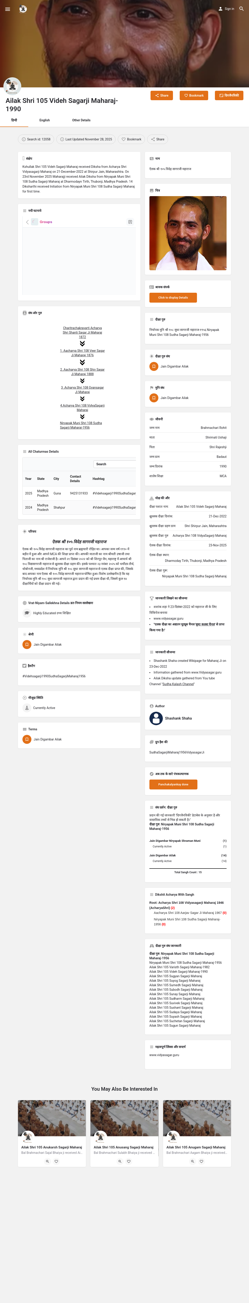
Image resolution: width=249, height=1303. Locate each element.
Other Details (81, 120)
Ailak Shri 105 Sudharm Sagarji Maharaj (177, 998)
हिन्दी (14, 120)
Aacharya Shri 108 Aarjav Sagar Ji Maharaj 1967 (188, 913)
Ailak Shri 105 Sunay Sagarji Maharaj (174, 994)
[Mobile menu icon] (7, 9)
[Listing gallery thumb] (188, 233)
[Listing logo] (12, 86)
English (44, 120)
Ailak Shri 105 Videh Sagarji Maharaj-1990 (178, 971)
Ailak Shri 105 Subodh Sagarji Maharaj (176, 989)
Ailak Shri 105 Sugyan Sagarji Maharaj (175, 976)
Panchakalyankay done (173, 784)
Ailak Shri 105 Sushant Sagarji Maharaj (176, 1007)
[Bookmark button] (56, 1161)
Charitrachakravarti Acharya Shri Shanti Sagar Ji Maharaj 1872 (82, 332)
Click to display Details (173, 297)
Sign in (229, 9)
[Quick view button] (47, 1161)
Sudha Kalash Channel (178, 684)
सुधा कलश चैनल (205, 624)
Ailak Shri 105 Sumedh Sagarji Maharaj (176, 985)
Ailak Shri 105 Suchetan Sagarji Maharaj (177, 1021)
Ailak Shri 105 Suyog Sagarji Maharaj (175, 980)
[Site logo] (23, 9)
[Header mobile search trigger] (242, 9)
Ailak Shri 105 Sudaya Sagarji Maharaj (175, 1012)
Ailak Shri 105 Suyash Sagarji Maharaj (175, 1016)
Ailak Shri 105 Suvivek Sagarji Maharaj (176, 1003)
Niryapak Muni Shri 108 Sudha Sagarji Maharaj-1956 (185, 962)
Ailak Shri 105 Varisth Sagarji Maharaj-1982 (179, 967)
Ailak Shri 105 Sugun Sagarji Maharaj (175, 1025)
